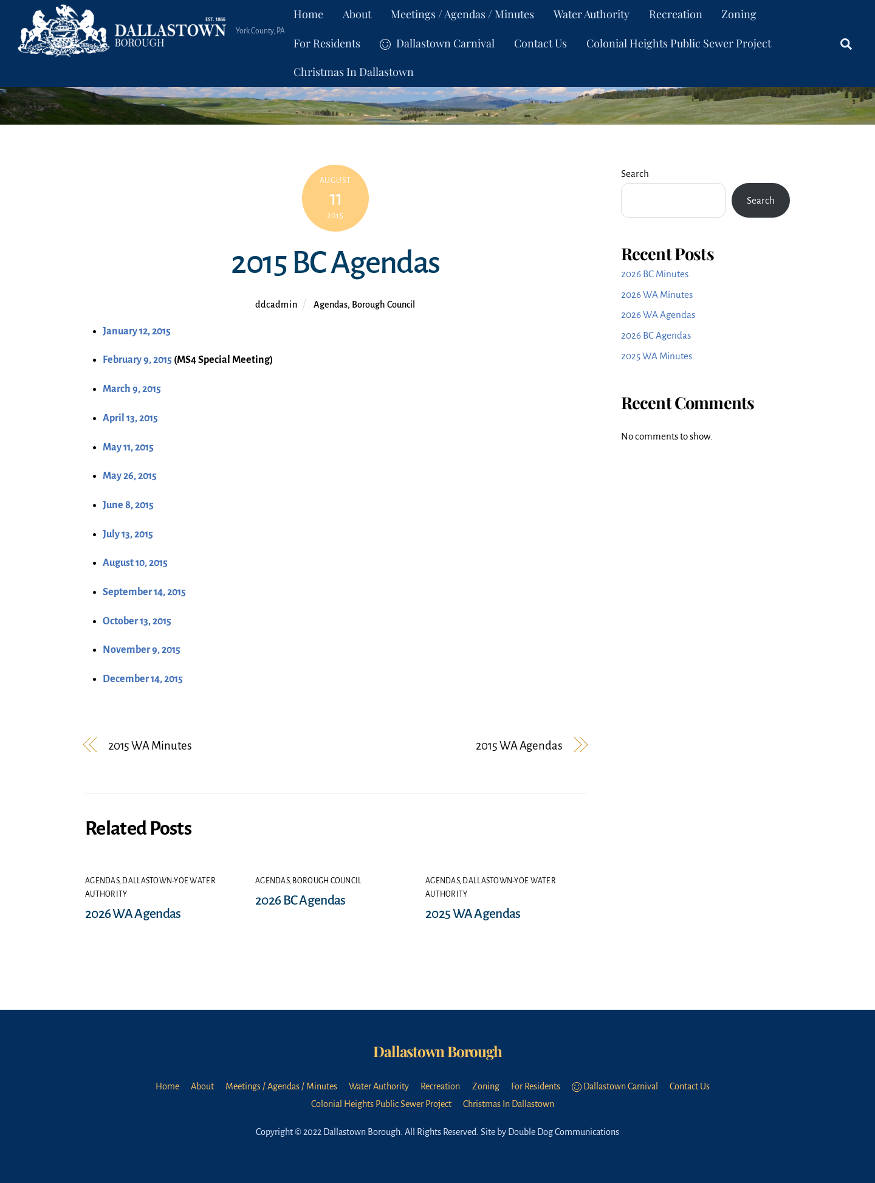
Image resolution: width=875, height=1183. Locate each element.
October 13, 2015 (137, 621)
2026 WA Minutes (657, 294)
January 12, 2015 (137, 331)
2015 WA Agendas (519, 745)
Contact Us (540, 43)
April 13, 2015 (130, 418)
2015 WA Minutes (150, 745)
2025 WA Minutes (656, 356)
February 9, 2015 (137, 359)
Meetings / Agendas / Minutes (462, 14)
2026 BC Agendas (300, 900)
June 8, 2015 (128, 505)
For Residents (326, 43)
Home (308, 14)
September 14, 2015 (144, 592)
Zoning (739, 14)
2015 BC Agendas (335, 263)
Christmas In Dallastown (353, 71)
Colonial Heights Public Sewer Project (678, 43)
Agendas (331, 304)
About (357, 14)
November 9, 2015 (141, 649)
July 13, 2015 (128, 534)
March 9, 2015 (132, 389)
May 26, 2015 (130, 476)
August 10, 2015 (135, 562)
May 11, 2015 (128, 447)
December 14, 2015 (143, 679)
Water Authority (592, 14)
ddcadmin (276, 304)
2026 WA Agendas (132, 913)
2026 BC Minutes (654, 274)
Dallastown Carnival (437, 43)
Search (635, 173)
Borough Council (383, 304)
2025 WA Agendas (472, 913)
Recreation (675, 14)
